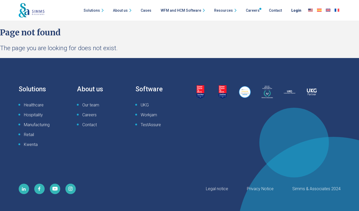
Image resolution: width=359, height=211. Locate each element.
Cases (146, 10)
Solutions (92, 10)
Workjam (149, 114)
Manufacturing (37, 124)
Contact (275, 10)
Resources (223, 10)
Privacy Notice (260, 188)
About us (120, 10)
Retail (29, 134)
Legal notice (217, 188)
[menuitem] (310, 10)
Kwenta (31, 144)
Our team (90, 105)
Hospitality (33, 114)
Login (296, 10)
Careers (253, 10)
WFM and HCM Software (181, 10)
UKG (145, 105)
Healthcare (34, 105)
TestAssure (151, 124)
